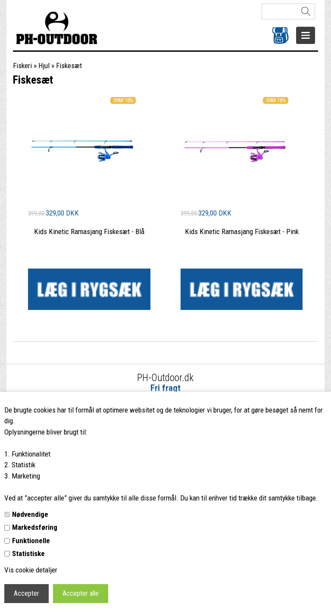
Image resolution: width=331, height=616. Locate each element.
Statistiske (28, 553)
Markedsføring (34, 527)
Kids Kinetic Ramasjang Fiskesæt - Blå (89, 231)
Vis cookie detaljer (30, 570)
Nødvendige (30, 514)
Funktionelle (31, 540)
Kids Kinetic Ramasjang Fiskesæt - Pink (242, 231)
